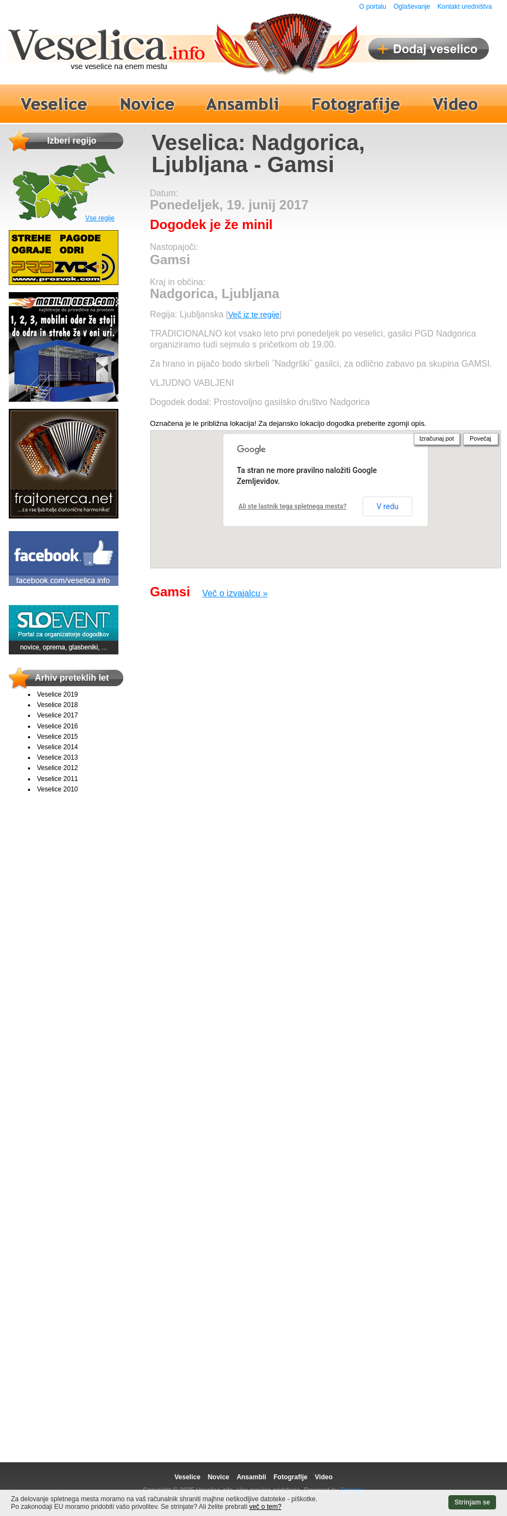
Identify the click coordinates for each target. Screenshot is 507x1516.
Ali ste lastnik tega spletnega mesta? (292, 506)
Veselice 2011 (57, 779)
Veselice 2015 (57, 736)
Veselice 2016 (57, 726)
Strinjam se (472, 1502)
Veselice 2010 (57, 789)
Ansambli (251, 1477)
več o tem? (265, 1507)
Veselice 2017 (57, 715)
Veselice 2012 (57, 768)
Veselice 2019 (57, 694)
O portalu (372, 6)
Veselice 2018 (57, 705)
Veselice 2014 (57, 747)
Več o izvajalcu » (234, 593)
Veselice (187, 1477)
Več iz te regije (254, 314)
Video (323, 1477)
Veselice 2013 (57, 757)
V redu (387, 506)
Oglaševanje (412, 6)
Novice (218, 1477)
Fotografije (290, 1477)
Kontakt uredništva (464, 6)
